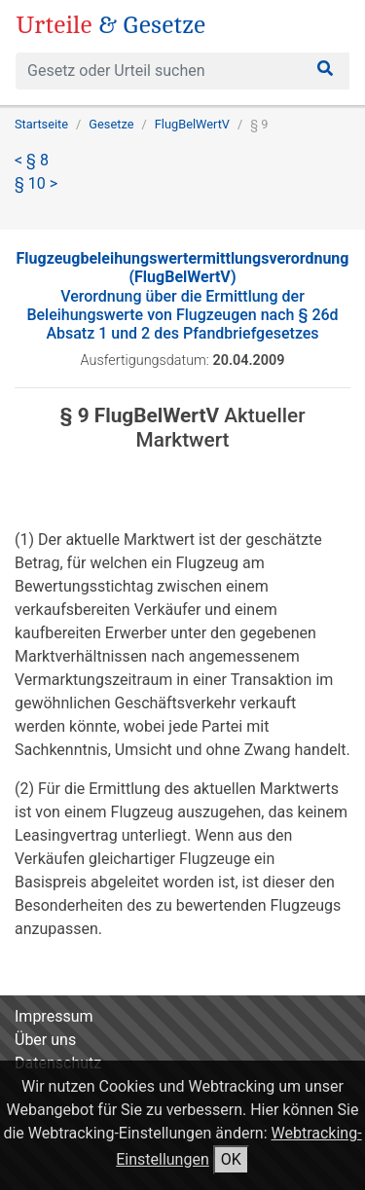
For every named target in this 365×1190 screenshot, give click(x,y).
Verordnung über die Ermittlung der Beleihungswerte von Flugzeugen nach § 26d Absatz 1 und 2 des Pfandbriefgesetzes (183, 296)
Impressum (54, 1016)
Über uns (45, 1039)
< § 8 (32, 160)
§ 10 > (36, 183)
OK (231, 1159)
